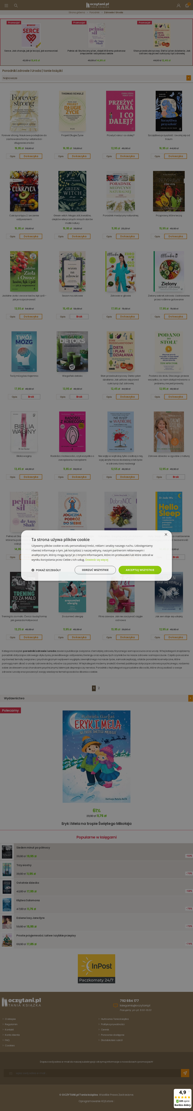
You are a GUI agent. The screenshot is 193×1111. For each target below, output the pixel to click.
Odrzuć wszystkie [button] (94, 570)
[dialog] (96, 555)
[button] (46, 570)
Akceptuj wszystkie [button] (139, 570)
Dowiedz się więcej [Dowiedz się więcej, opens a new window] (96, 559)
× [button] (165, 534)
